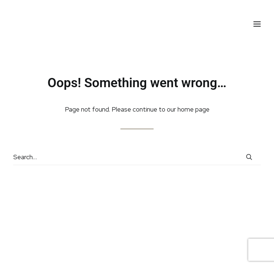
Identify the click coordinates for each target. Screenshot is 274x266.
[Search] (137, 157)
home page (194, 109)
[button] (257, 24)
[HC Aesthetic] (29, 24)
